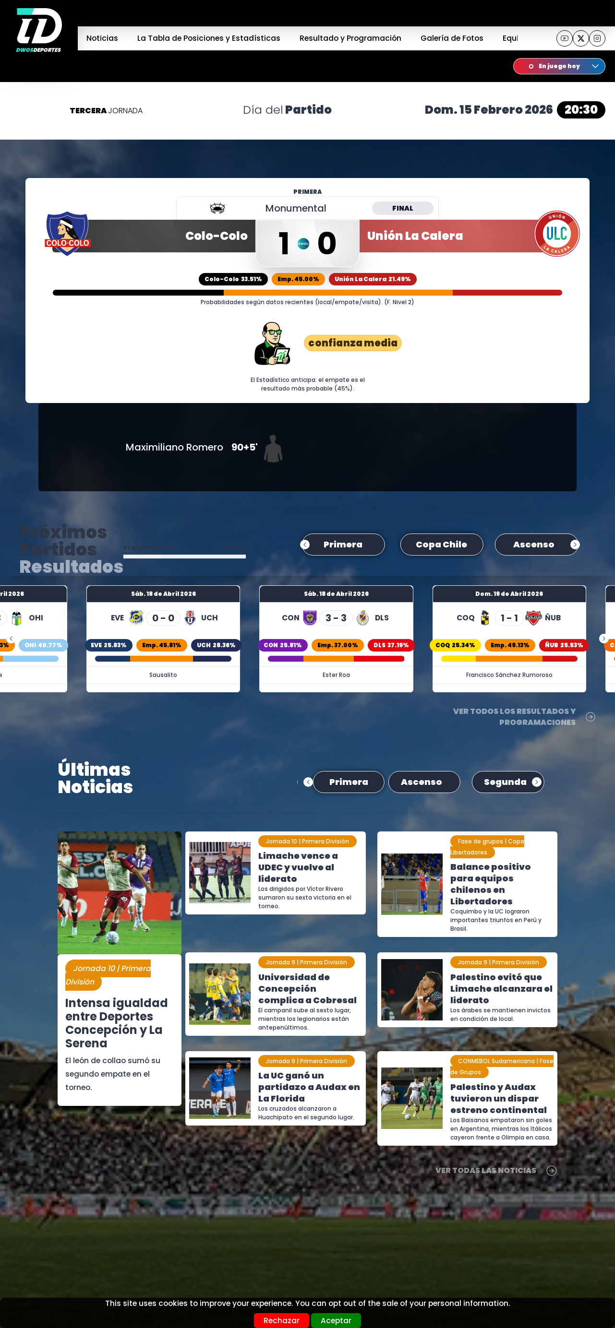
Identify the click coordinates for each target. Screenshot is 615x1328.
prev (305, 546)
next (575, 546)
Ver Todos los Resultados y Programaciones (524, 716)
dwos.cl (233, 548)
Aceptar (336, 1321)
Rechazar (282, 1321)
